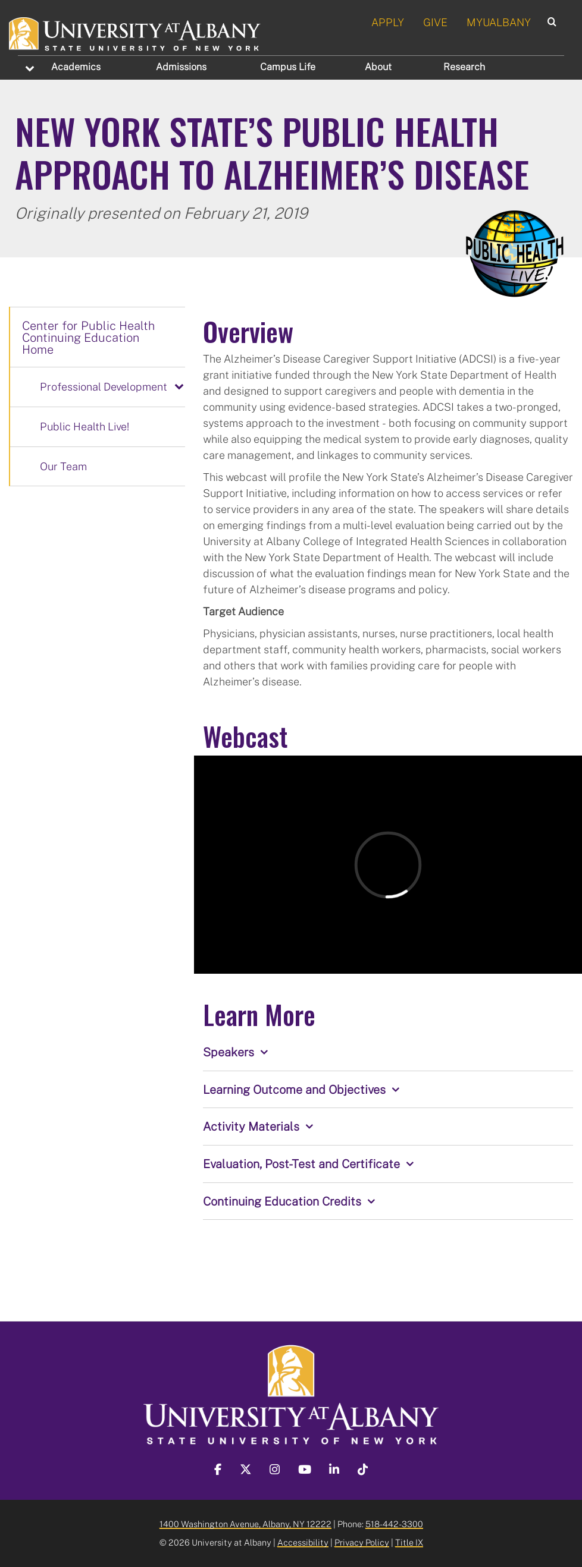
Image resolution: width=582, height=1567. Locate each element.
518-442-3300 (394, 1524)
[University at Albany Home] (135, 32)
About (378, 67)
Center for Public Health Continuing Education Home (88, 337)
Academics (76, 67)
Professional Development (103, 386)
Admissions (181, 67)
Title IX (409, 1542)
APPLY (387, 22)
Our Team (63, 466)
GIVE (435, 22)
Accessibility (302, 1542)
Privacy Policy (361, 1542)
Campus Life (287, 67)
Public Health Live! (84, 426)
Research (464, 67)
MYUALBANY (499, 22)
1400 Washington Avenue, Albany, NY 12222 (245, 1524)
